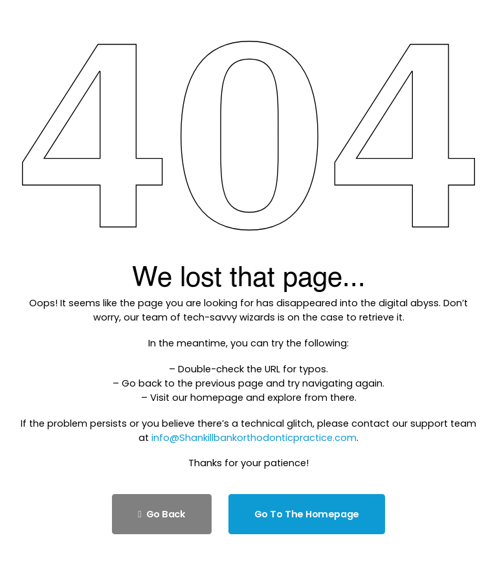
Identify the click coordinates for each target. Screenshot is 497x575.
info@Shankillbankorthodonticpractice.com (254, 437)
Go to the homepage (306, 514)
